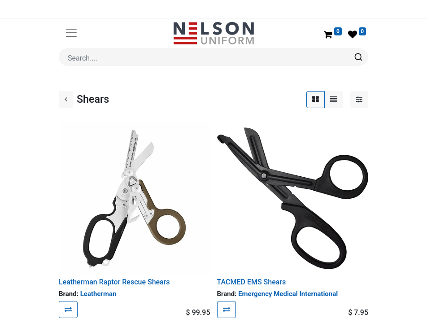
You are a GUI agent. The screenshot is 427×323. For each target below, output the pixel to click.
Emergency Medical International (288, 294)
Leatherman (98, 294)
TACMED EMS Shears (251, 282)
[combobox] (213, 57)
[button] (68, 309)
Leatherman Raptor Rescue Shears (114, 282)
